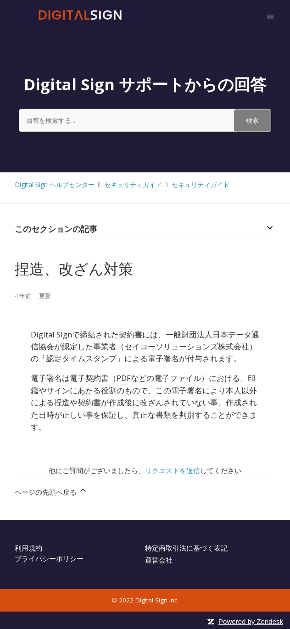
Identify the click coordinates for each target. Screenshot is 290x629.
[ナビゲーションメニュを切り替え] (270, 16)
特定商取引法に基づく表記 (186, 547)
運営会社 (159, 559)
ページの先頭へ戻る (51, 491)
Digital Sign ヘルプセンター (55, 184)
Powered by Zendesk (250, 621)
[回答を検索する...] (145, 120)
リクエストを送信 (172, 470)
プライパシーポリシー (49, 558)
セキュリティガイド (133, 184)
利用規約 (28, 547)
